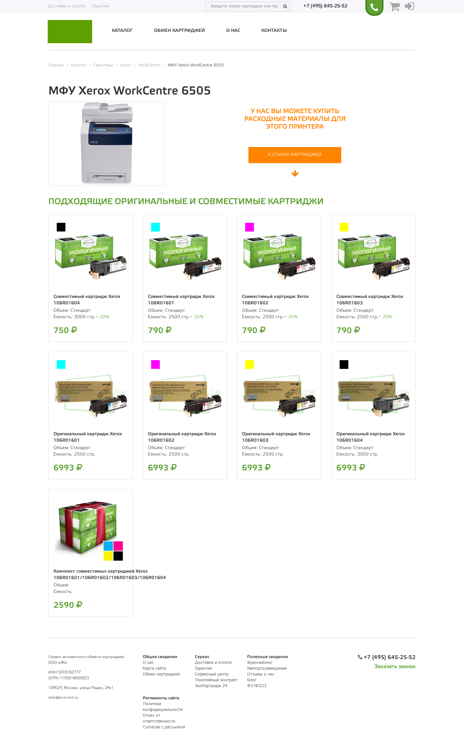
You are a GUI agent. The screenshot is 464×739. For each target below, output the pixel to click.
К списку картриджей (295, 155)
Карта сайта (154, 668)
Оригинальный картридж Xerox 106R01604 (370, 437)
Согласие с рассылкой (164, 727)
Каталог (122, 31)
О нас (233, 31)
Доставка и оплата (66, 6)
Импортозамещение (267, 668)
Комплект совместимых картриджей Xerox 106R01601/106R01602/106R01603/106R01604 (109, 574)
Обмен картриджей (179, 31)
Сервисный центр (211, 674)
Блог (251, 680)
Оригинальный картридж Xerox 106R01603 (276, 437)
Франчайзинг (259, 663)
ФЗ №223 (256, 686)
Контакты (274, 31)
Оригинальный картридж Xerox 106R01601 (87, 437)
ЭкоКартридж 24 (211, 686)
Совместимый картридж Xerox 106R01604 (86, 300)
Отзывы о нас (260, 674)
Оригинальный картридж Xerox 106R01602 (182, 437)
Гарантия (100, 6)
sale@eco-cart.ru (63, 697)
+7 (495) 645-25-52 (325, 6)
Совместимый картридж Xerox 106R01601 (181, 300)
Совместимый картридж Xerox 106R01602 (275, 300)
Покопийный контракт (216, 680)
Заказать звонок (395, 666)
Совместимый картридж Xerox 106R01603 (369, 300)
